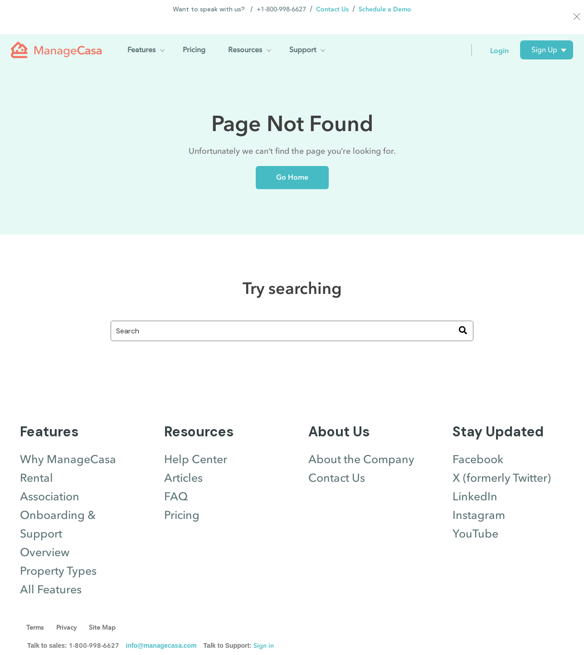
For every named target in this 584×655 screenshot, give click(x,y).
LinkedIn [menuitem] (475, 481)
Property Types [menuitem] (58, 555)
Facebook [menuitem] (478, 443)
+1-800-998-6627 (281, 9)
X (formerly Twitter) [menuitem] (502, 462)
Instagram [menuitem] (479, 499)
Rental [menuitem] (36, 462)
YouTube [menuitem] (475, 518)
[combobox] (292, 315)
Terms (35, 611)
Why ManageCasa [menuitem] (68, 443)
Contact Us (332, 9)
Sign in (263, 629)
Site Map (105, 611)
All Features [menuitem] (51, 574)
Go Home (292, 161)
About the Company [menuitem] (361, 443)
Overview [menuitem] (44, 536)
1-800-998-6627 (94, 629)
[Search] (462, 315)
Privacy (68, 611)
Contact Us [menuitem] (336, 462)
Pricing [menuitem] (182, 499)
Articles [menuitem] (183, 462)
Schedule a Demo (385, 9)
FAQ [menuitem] (176, 481)
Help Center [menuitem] (195, 443)
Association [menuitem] (49, 481)
